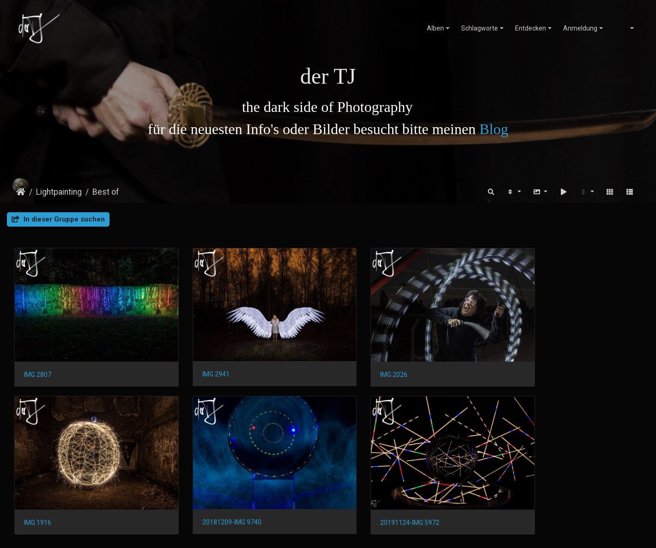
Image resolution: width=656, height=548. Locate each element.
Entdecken (530, 28)
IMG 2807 (37, 362)
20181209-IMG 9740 (53, 497)
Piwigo (336, 532)
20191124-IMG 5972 (213, 497)
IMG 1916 (518, 362)
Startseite (20, 192)
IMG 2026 (358, 362)
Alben (435, 28)
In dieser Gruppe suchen (58, 219)
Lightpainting (59, 192)
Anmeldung (580, 28)
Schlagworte (479, 28)
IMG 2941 (198, 362)
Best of (105, 192)
